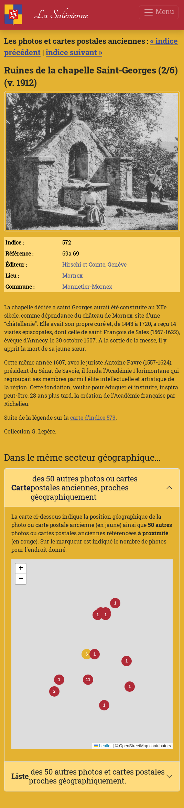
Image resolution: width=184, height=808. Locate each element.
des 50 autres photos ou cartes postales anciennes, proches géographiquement (74, 487)
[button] (87, 654)
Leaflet (102, 746)
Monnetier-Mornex (87, 286)
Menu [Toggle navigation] (158, 12)
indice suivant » (74, 52)
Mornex (72, 275)
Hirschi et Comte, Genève (94, 264)
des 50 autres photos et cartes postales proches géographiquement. (88, 776)
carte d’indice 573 (93, 417)
